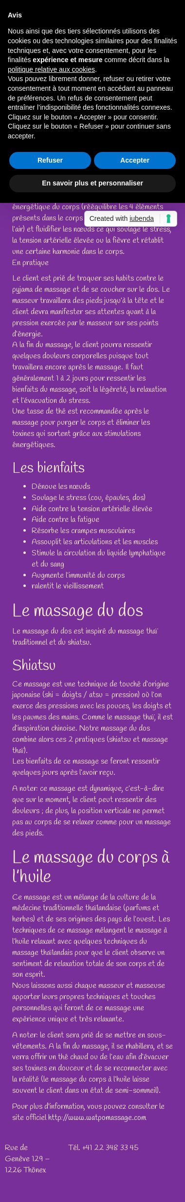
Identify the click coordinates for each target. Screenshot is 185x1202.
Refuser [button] (50, 160)
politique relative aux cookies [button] (51, 69)
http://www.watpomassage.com (97, 1118)
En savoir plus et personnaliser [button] (92, 183)
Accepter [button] (134, 160)
